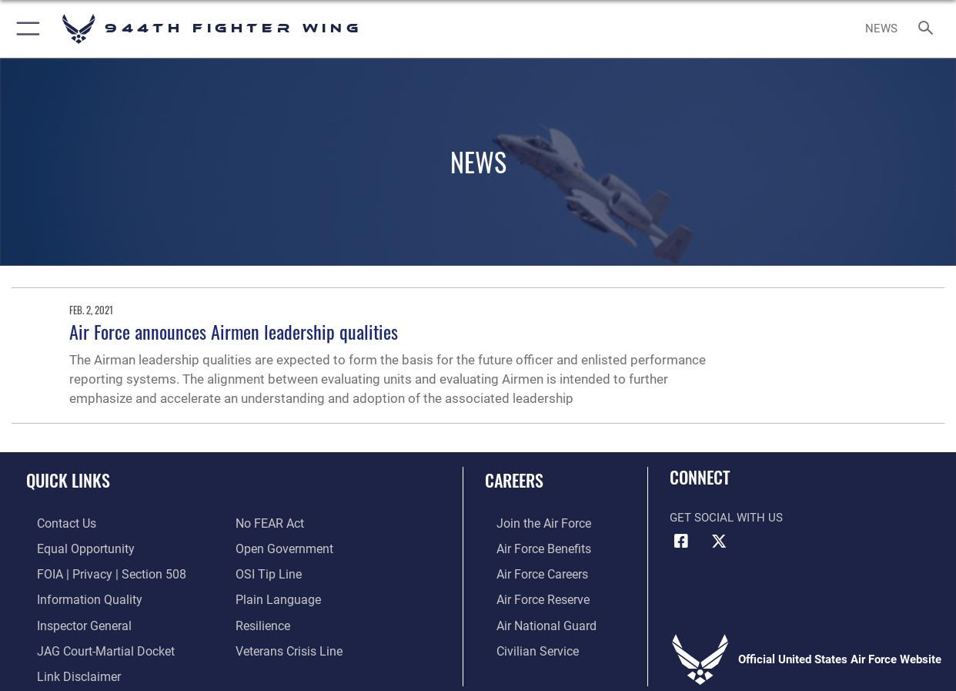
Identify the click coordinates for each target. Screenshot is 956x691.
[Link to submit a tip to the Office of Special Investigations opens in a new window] (266, 572)
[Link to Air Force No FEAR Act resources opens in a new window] (269, 523)
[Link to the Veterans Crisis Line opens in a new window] (287, 645)
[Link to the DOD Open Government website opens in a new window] (281, 547)
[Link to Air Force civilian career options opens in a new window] (524, 645)
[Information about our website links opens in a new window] (66, 669)
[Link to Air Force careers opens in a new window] (530, 572)
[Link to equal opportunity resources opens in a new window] (72, 547)
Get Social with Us (726, 518)
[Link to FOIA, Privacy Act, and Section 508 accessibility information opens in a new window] (96, 572)
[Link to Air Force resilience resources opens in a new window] (262, 621)
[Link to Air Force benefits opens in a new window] (531, 547)
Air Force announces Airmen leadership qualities (233, 331)
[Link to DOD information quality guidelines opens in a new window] (75, 596)
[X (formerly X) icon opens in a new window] (718, 541)
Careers (514, 479)
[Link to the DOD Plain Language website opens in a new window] (274, 596)
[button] (25, 29)
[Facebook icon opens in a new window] (681, 541)
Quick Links (68, 479)
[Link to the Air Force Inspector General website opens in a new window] (71, 621)
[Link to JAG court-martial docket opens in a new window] (92, 645)
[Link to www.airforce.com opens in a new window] (531, 523)
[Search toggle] (929, 29)
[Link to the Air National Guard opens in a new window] (532, 621)
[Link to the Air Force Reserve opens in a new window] (530, 596)
